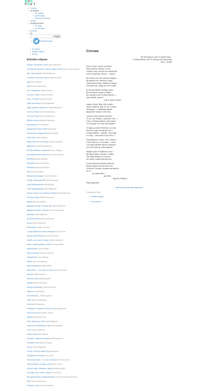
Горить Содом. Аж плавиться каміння (42, 193)
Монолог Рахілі (33, 279)
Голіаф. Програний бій (36, 180)
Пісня (29, 304)
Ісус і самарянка (33, 90)
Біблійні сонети (33, 120)
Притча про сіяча (34, 313)
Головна (33, 8)
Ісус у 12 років (32, 99)
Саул (29, 330)
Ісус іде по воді (33, 95)
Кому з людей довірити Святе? (39, 244)
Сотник (35, 54)
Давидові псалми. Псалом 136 (39, 206)
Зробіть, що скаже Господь (38, 240)
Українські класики (42, 18)
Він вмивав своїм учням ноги (38, 155)
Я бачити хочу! (33, 385)
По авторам (40, 28)
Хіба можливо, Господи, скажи (39, 364)
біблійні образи (97, 197)
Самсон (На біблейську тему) (39, 326)
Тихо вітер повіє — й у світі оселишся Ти (43, 360)
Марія (29, 261)
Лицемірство (32, 257)
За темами (39, 13)
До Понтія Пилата (34, 219)
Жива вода (31, 227)
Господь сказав (33, 197)
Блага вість (31, 137)
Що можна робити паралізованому (41, 377)
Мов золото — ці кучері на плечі (40, 270)
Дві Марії (30, 214)
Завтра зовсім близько (36, 236)
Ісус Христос (96, 202)
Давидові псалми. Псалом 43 (39, 210)
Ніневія (30, 283)
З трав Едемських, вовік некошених (41, 232)
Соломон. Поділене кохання (38, 338)
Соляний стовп (33, 343)
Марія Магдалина (34, 266)
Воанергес (31, 167)
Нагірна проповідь (34, 287)
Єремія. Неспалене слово (37, 65)
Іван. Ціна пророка (34, 73)
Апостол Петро (33, 116)
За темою (36, 49)
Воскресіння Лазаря (35, 176)
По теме (38, 26)
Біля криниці (32, 125)
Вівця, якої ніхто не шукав (37, 142)
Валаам (30, 159)
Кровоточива (32, 249)
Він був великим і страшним (38, 150)
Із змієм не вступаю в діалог (38, 78)
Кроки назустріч (33, 253)
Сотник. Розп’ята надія (36, 351)
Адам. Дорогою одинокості (37, 108)
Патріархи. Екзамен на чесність (40, 308)
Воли (29, 172)
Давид (29, 202)
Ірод (28, 82)
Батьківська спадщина (36, 133)
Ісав (28, 86)
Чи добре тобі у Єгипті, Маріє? (39, 373)
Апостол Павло (33, 112)
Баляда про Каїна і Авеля (37, 129)
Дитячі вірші (40, 16)
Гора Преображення (35, 184)
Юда (29, 381)
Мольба (30, 274)
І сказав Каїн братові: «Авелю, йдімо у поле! (45, 69)
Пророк (30, 317)
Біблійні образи (38, 52)
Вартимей (31, 163)
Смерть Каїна (32, 334)
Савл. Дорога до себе (36, 321)
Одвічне (30, 291)
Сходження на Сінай (35, 356)
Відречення (31, 146)
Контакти (33, 31)
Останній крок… (33, 296)
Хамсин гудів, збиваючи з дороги (40, 368)
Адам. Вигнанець (34, 103)
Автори (33, 21)
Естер (29, 223)
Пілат (29, 300)
